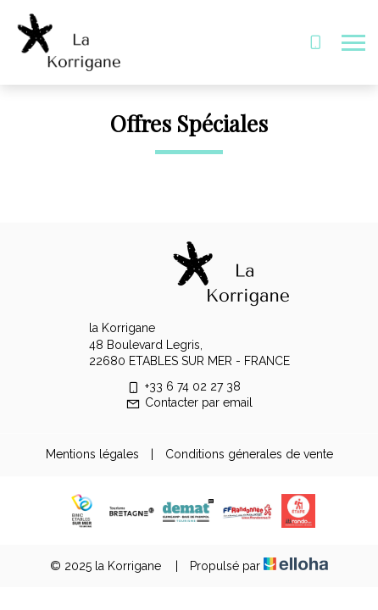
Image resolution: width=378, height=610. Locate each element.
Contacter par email (189, 402)
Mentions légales (92, 454)
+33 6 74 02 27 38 (183, 386)
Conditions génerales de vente (249, 454)
